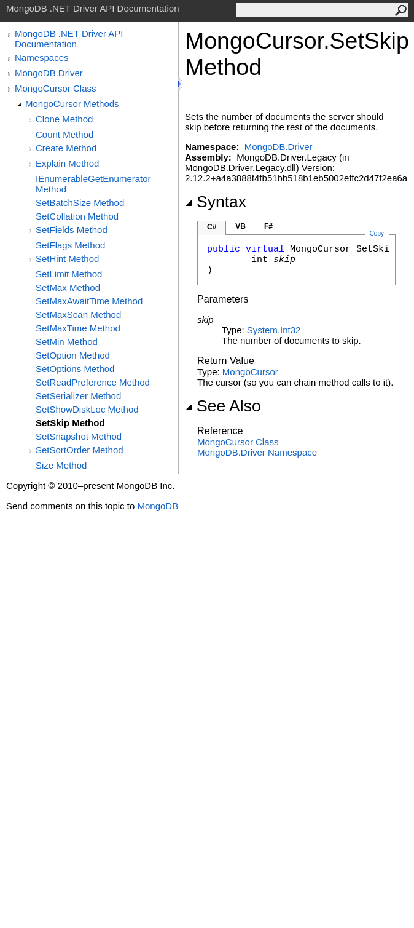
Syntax (215, 201)
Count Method (64, 134)
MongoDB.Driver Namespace (257, 452)
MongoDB (157, 506)
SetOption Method (73, 355)
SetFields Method (71, 229)
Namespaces (42, 57)
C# (211, 227)
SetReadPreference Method (93, 382)
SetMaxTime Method (78, 328)
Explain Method (67, 163)
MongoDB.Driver (49, 73)
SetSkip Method (70, 423)
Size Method (61, 465)
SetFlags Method (70, 245)
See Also (223, 406)
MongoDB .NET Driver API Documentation (69, 38)
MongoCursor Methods (72, 103)
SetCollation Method (77, 216)
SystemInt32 (274, 330)
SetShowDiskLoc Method (87, 409)
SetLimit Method (69, 274)
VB (240, 226)
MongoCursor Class (55, 88)
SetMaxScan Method (78, 314)
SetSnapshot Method (79, 436)
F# (268, 226)
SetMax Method (68, 287)
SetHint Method (67, 258)
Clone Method (64, 119)
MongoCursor (250, 372)
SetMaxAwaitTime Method (89, 301)
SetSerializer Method (78, 396)
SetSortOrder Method (79, 450)
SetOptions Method (75, 368)
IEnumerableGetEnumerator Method (93, 183)
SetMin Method (67, 341)
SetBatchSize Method (80, 202)
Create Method (66, 148)
